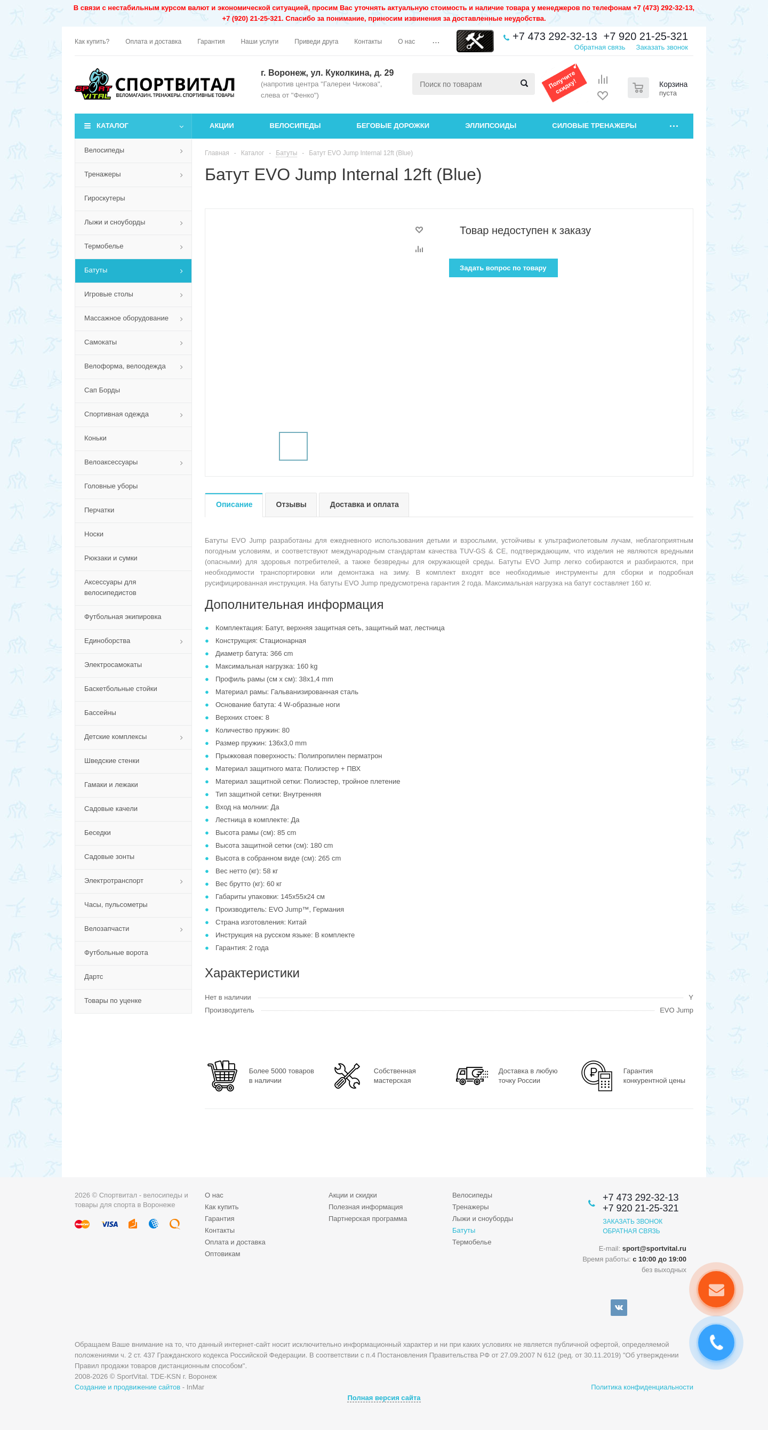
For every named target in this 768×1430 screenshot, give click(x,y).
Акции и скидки (353, 1195)
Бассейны (100, 713)
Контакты (220, 1230)
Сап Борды (102, 390)
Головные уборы (111, 486)
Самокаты (100, 342)
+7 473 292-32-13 (555, 36)
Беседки (97, 833)
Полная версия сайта (383, 1398)
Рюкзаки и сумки (111, 558)
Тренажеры (102, 174)
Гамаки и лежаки (111, 785)
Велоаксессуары (111, 462)
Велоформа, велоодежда (125, 366)
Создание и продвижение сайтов (127, 1387)
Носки (93, 534)
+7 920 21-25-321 (646, 36)
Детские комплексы (115, 737)
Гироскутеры (104, 198)
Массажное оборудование (126, 318)
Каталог (113, 126)
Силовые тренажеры (594, 126)
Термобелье (104, 246)
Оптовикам (223, 1254)
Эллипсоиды (490, 126)
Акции (222, 126)
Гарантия (219, 1219)
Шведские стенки (111, 761)
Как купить (221, 1207)
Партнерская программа (368, 1219)
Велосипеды (295, 126)
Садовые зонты (109, 857)
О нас (214, 1195)
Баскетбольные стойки (120, 689)
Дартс (93, 977)
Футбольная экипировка (123, 617)
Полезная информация (366, 1207)
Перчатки (99, 510)
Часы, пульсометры (116, 905)
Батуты (95, 270)
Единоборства (107, 641)
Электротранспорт (113, 881)
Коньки (95, 438)
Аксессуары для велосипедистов (110, 587)
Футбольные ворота (116, 953)
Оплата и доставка (235, 1242)
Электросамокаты (113, 665)
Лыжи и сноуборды (114, 222)
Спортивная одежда (116, 414)
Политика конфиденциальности (642, 1387)
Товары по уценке (113, 1001)
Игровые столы (108, 294)
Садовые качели (111, 809)
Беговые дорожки (393, 126)
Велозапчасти (106, 929)
